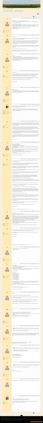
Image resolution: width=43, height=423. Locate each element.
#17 (39, 345)
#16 (39, 325)
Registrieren (11, 8)
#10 (39, 211)
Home (5, 8)
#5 (39, 87)
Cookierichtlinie (20, 420)
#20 (39, 395)
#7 (39, 121)
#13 (39, 263)
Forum (8, 8)
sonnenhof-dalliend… (8, 112)
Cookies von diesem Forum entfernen (35, 421)
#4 (39, 70)
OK (41, 421)
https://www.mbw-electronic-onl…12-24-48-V (20, 48)
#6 (39, 104)
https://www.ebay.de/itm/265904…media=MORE (18, 153)
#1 (39, 18)
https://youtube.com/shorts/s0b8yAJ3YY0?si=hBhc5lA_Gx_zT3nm (20, 287)
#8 (39, 142)
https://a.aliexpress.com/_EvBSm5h (17, 371)
